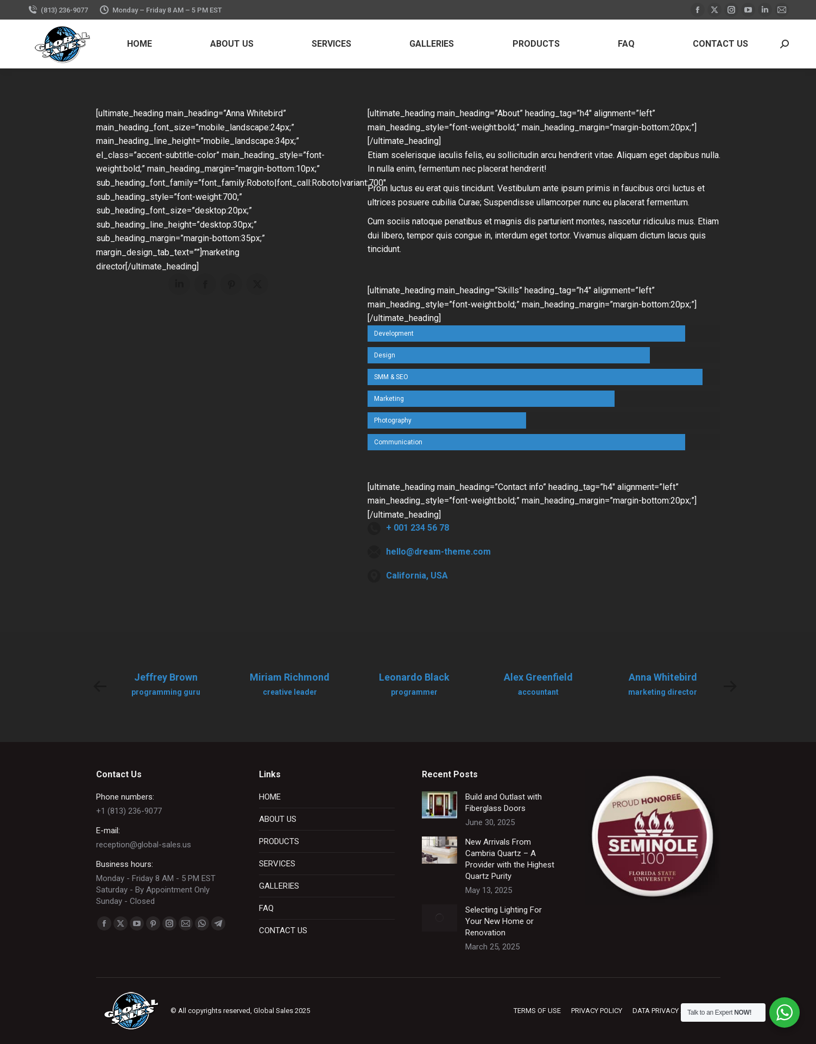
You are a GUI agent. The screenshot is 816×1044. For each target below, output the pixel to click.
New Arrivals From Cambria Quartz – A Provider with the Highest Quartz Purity (509, 859)
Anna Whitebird (663, 677)
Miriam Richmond (290, 677)
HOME (270, 797)
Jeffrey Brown (166, 677)
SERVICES (277, 864)
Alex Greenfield (538, 677)
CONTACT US (283, 930)
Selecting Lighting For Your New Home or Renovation (503, 921)
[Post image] (439, 805)
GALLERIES (279, 886)
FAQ (266, 908)
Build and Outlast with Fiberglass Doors (503, 802)
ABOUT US (277, 819)
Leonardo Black (414, 677)
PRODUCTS (279, 841)
